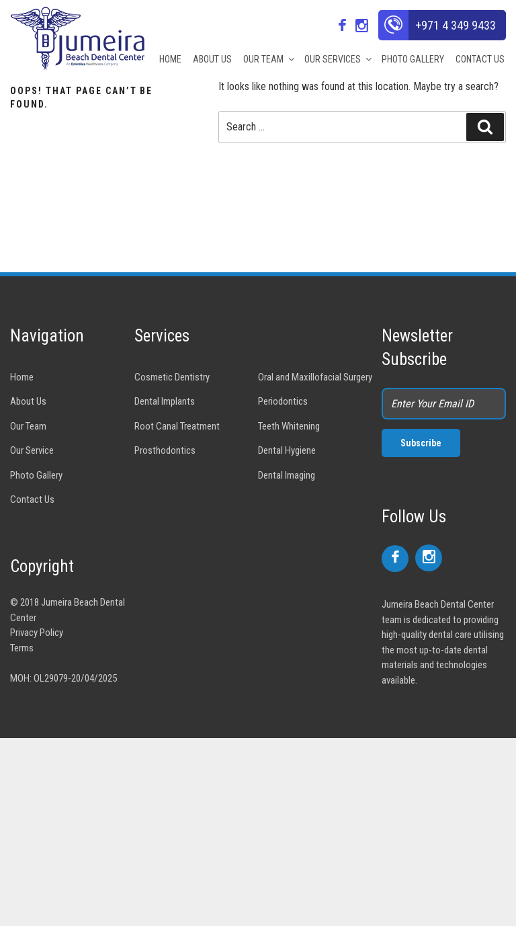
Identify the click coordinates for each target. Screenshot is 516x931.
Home (22, 377)
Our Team (28, 426)
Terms (22, 648)
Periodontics (283, 401)
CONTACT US (480, 59)
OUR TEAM (268, 59)
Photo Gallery (36, 475)
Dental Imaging (286, 475)
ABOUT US (212, 59)
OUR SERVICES (337, 59)
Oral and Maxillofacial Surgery (315, 377)
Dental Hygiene (287, 450)
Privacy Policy (36, 632)
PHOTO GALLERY (413, 59)
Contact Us (32, 499)
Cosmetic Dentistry (172, 377)
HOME (170, 59)
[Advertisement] (258, 832)
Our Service (32, 450)
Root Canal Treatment (177, 426)
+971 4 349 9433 (455, 25)
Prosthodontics (165, 450)
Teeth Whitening (289, 426)
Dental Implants (164, 401)
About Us (28, 401)
